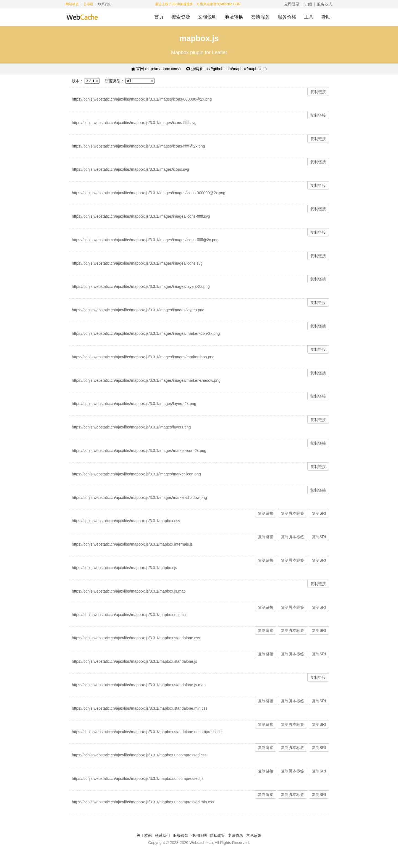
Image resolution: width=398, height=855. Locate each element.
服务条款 (180, 835)
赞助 (326, 17)
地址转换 (233, 17)
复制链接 (318, 92)
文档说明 (207, 17)
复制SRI (319, 513)
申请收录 (235, 835)
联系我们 (104, 4)
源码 (226, 69)
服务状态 (324, 4)
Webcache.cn (201, 842)
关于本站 (144, 835)
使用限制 (199, 835)
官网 (155, 69)
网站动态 (72, 4)
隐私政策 (217, 835)
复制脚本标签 (292, 513)
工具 (308, 17)
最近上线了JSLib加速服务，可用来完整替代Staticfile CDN (197, 4)
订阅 (308, 4)
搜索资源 (180, 17)
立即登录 (292, 4)
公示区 (88, 4)
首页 (159, 17)
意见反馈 (253, 835)
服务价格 (286, 17)
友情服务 (260, 17)
